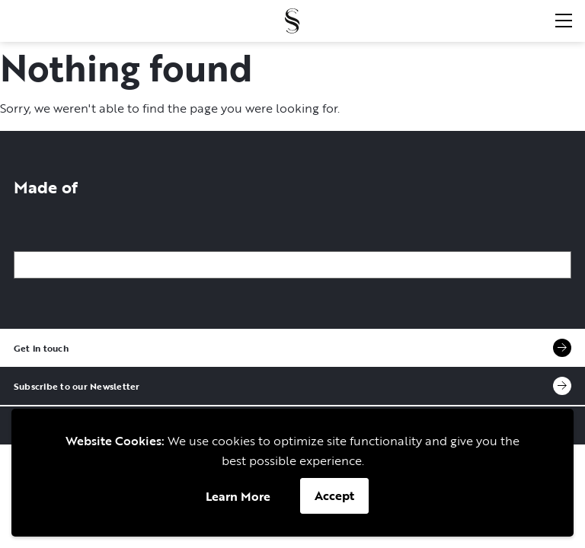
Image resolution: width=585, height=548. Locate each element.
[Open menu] (563, 20)
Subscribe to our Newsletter (292, 386)
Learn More (238, 496)
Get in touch (292, 348)
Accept (334, 495)
